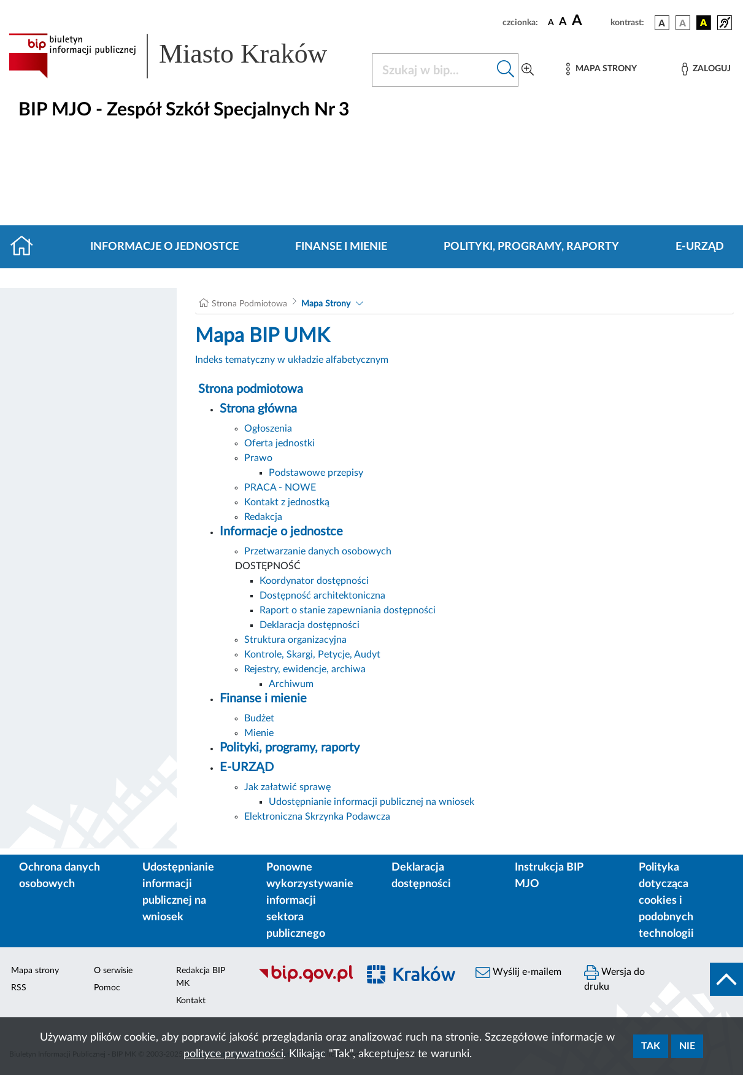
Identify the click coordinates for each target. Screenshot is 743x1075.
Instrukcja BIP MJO (549, 876)
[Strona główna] (26, 246)
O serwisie (113, 970)
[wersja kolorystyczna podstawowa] (662, 23)
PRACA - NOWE (280, 487)
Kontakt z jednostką (286, 502)
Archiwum (291, 684)
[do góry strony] (726, 979)
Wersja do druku (614, 978)
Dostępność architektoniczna (322, 595)
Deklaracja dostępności (310, 625)
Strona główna (258, 409)
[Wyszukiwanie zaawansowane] (528, 70)
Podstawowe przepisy (316, 473)
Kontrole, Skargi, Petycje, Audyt (312, 654)
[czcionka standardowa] (551, 22)
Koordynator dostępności (314, 581)
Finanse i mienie (341, 246)
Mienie (259, 733)
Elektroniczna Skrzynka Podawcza (317, 816)
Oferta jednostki (279, 443)
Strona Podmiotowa (249, 304)
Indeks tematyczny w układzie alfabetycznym (291, 360)
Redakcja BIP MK (200, 977)
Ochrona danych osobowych (59, 876)
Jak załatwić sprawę (287, 787)
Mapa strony (35, 970)
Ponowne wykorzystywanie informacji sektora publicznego (309, 900)
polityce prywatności (233, 1054)
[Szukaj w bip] (505, 70)
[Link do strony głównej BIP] (182, 56)
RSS (18, 988)
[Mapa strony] (601, 69)
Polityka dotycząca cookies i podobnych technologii (666, 900)
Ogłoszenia (268, 428)
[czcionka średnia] (563, 22)
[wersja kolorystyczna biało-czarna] (683, 23)
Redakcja (263, 517)
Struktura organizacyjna (295, 640)
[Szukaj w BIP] (433, 70)
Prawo (258, 458)
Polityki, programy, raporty (531, 246)
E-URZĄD (700, 246)
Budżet (259, 718)
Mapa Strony (325, 304)
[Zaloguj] (706, 69)
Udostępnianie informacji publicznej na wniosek (371, 802)
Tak (650, 1046)
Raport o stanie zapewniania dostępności (348, 610)
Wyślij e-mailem (518, 972)
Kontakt (191, 1000)
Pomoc (107, 988)
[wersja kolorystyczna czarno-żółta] (704, 23)
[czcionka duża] (589, 21)
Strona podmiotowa (250, 389)
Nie (687, 1046)
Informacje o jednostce (164, 246)
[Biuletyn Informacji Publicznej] (302, 981)
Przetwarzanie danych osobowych (317, 551)
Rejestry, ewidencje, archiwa (305, 669)
